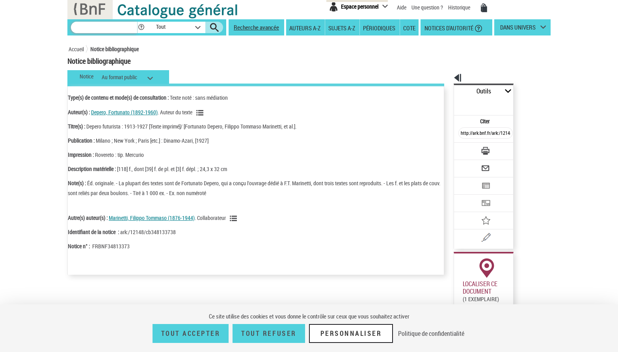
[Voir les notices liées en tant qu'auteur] (201, 112)
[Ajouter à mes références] (468, 195)
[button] (141, 27)
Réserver (460, 295)
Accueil (76, 49)
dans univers (518, 29)
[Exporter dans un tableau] (469, 164)
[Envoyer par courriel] (463, 149)
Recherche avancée (256, 27)
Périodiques (379, 28)
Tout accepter (190, 333)
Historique (459, 7)
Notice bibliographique (114, 49)
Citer (451, 104)
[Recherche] (104, 27)
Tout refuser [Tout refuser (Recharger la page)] (268, 333)
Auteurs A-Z (304, 28)
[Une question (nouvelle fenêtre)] (479, 210)
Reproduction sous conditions (514, 295)
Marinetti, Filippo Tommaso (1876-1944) (152, 218)
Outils (445, 91)
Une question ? (427, 7)
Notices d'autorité (448, 28)
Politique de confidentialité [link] (431, 333)
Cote (409, 28)
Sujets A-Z (341, 28)
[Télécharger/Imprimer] (465, 133)
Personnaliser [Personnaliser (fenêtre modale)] (351, 333)
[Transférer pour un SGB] (467, 179)
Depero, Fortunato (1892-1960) (124, 112)
